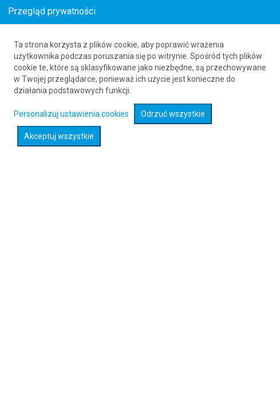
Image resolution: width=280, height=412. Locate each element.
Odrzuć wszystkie (173, 113)
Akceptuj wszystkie (59, 136)
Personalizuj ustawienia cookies (71, 113)
